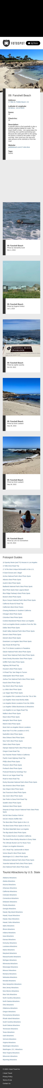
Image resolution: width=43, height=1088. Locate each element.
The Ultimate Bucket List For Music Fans (17, 843)
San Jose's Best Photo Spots (13, 796)
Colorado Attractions (10, 895)
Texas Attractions (8, 1032)
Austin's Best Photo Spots (12, 583)
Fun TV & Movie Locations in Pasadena (16, 648)
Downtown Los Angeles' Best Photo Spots (17, 641)
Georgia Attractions (9, 908)
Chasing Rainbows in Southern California (17, 610)
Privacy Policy (7, 1076)
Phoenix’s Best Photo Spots (12, 765)
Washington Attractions (11, 1046)
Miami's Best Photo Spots (11, 724)
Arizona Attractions (9, 884)
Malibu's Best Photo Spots (12, 713)
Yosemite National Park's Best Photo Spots (17, 863)
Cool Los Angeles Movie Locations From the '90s (19, 624)
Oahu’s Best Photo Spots (11, 744)
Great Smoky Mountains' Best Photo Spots (17, 658)
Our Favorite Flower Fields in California (16, 755)
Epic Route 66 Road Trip (11, 645)
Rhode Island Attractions (11, 1018)
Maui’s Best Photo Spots (11, 717)
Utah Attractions (8, 1036)
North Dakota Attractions (11, 1001)
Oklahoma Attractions (10, 1008)
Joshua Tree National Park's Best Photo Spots (18, 679)
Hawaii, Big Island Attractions (13, 912)
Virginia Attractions (9, 1042)
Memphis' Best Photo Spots (12, 720)
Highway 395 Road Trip (11, 665)
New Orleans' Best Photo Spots (13, 737)
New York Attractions (10, 994)
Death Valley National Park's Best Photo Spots (19, 631)
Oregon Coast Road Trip (11, 751)
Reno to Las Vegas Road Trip (13, 775)
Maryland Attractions (10, 953)
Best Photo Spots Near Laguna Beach (16, 590)
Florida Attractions (9, 905)
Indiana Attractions (9, 933)
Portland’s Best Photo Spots (12, 768)
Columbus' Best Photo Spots (12, 617)
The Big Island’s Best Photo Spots (14, 832)
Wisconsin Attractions (10, 1056)
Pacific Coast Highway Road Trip (14, 758)
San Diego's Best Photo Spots (13, 789)
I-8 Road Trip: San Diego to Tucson (15, 672)
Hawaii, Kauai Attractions (11, 915)
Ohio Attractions (8, 1005)
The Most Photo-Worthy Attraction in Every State (19, 839)
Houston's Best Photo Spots (12, 669)
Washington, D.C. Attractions (12, 1049)
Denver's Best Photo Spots (12, 634)
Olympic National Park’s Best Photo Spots (17, 748)
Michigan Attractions (10, 960)
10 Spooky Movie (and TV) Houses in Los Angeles (20, 562)
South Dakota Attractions (11, 1025)
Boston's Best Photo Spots (12, 597)
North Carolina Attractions (11, 998)
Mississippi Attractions (10, 967)
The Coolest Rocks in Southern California (17, 836)
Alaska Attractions (9, 881)
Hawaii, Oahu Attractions (11, 922)
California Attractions (10, 891)
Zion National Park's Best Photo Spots (16, 867)
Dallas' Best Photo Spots (11, 628)
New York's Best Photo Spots (13, 741)
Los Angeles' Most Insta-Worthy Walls (16, 700)
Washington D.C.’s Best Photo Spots (15, 856)
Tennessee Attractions (10, 1029)
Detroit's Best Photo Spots (12, 638)
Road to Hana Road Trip (11, 779)
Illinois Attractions (9, 929)
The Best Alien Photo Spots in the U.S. (16, 822)
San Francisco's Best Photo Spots (14, 792)
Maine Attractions (9, 950)
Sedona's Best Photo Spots (12, 806)
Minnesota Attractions (10, 963)
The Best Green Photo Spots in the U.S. (16, 826)
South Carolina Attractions (12, 1022)
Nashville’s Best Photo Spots (13, 734)
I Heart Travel (7, 1073)
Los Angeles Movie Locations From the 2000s (18, 703)
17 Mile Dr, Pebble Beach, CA (18, 102)
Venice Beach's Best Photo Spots (14, 853)
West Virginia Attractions (11, 1053)
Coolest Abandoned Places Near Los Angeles (18, 621)
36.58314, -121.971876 (16, 108)
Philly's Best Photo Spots (11, 761)
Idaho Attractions (8, 926)
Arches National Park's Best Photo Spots (17, 576)
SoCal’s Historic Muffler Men (12, 819)
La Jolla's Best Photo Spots (12, 689)
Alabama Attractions (10, 878)
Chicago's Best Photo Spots (12, 614)
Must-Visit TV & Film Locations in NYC (16, 731)
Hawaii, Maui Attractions (11, 919)
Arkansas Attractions (10, 888)
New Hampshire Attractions (12, 984)
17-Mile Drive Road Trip (11, 566)
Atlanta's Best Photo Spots (12, 579)
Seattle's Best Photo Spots (12, 803)
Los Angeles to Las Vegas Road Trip (15, 710)
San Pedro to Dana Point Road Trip (15, 799)
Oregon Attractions (9, 1011)
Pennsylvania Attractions (11, 1015)
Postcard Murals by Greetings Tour (15, 772)
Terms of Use (7, 1080)
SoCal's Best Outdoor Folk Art (13, 815)
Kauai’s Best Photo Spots (11, 682)
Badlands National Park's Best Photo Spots (17, 586)
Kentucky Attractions (10, 943)
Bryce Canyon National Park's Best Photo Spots (19, 600)
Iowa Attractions (8, 936)
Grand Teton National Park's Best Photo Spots (18, 655)
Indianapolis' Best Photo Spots (13, 676)
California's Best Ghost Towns (13, 607)
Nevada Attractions (9, 981)
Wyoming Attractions (10, 1060)
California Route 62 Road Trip (13, 604)
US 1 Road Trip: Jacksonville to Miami (16, 850)
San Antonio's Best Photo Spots (14, 785)
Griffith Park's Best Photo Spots (13, 662)
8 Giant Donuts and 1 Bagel (12, 573)
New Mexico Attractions (11, 991)
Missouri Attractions (9, 970)
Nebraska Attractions (10, 977)
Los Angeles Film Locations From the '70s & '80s (19, 696)
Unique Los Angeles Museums (13, 846)
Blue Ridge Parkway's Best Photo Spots (16, 593)
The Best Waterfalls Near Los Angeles (16, 829)
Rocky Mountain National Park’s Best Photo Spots (20, 782)
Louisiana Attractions (10, 946)
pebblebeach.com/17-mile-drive (19, 147)
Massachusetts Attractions (12, 957)
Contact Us (6, 1083)
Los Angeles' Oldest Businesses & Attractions (18, 707)
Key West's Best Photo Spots (13, 686)
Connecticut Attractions (11, 898)
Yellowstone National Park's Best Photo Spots (18, 860)
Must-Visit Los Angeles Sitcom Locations (17, 727)
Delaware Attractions (10, 902)
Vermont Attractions (9, 1039)
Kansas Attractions (9, 939)
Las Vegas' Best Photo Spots (13, 693)
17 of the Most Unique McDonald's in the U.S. (18, 569)
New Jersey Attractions (10, 987)
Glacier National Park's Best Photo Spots (17, 652)
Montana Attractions (9, 974)
